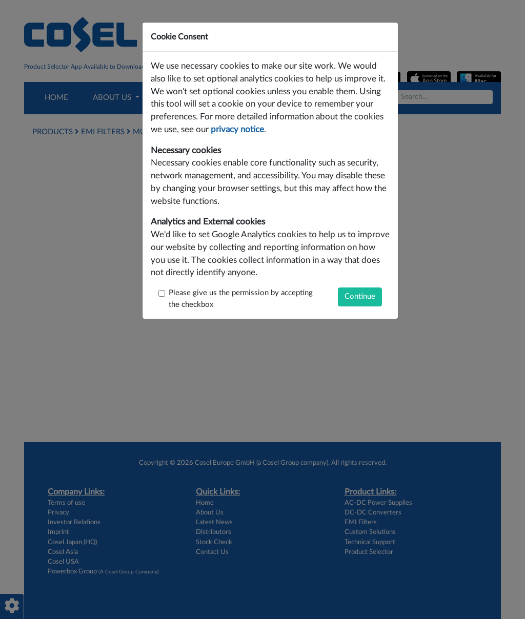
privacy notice (237, 130)
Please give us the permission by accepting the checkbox (241, 298)
